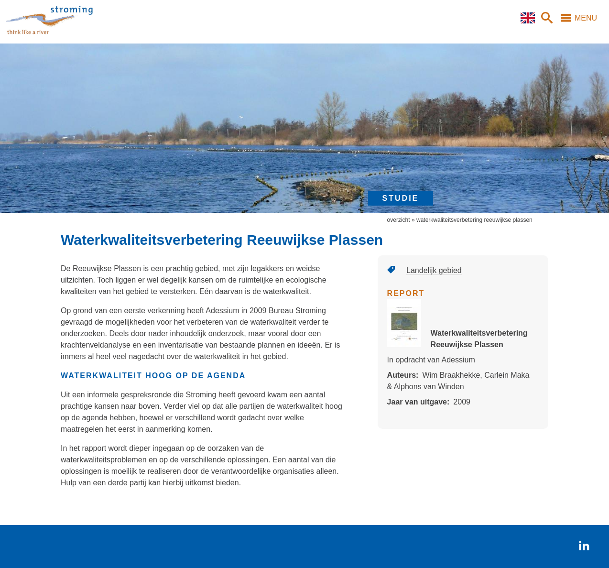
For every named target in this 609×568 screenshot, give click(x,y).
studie (400, 198)
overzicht (398, 220)
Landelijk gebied (434, 270)
